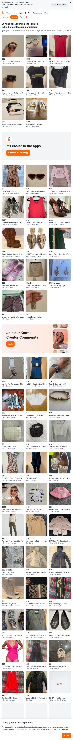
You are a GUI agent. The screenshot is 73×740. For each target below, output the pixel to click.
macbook (33, 31)
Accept (66, 735)
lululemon (68, 31)
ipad (27, 31)
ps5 (13, 31)
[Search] (20, 13)
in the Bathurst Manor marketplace (19, 27)
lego (38, 31)
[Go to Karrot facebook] (55, 712)
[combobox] (12, 13)
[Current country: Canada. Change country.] (26, 17)
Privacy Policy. (62, 729)
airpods (43, 31)
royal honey (60, 31)
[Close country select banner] (70, 2)
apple (54, 31)
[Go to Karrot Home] (8, 712)
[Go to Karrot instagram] (59, 712)
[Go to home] (3, 13)
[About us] (21, 17)
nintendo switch (20, 31)
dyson (49, 31)
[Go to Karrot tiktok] (69, 712)
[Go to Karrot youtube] (64, 712)
